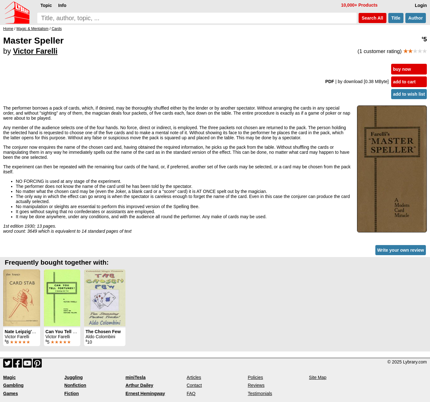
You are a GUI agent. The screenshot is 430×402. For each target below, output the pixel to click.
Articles (194, 377)
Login (421, 5)
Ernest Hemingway (145, 393)
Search (372, 18)
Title (396, 18)
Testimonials (260, 393)
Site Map (317, 377)
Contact (194, 385)
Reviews (256, 385)
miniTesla (135, 377)
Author (415, 18)
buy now (402, 69)
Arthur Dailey (139, 385)
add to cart (404, 81)
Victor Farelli (35, 51)
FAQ (191, 393)
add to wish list (409, 94)
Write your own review (400, 250)
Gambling (13, 385)
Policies (255, 377)
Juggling (73, 377)
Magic (9, 377)
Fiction (71, 393)
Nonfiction (75, 385)
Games (10, 393)
